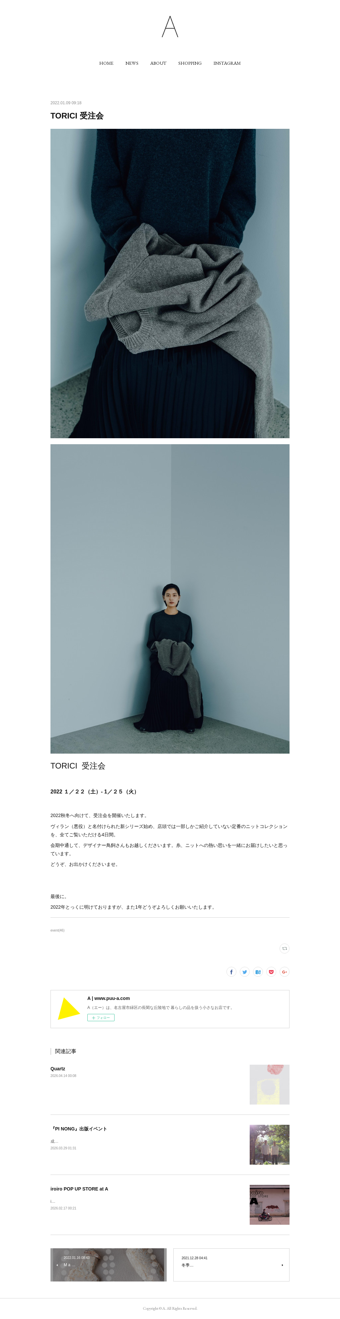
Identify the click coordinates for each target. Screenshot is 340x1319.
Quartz (57, 1068)
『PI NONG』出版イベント (78, 1128)
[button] (106, 63)
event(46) (57, 930)
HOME (106, 63)
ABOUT (158, 63)
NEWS (132, 63)
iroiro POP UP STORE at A (79, 1189)
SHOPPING (190, 63)
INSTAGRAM (227, 63)
